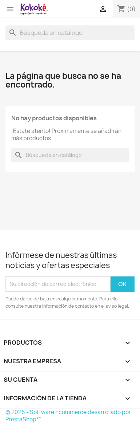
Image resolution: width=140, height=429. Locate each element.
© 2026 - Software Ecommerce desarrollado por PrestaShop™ (68, 415)
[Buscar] (70, 32)
